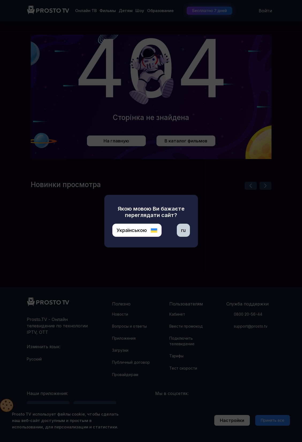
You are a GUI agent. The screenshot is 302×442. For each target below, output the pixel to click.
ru (183, 230)
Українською (137, 230)
